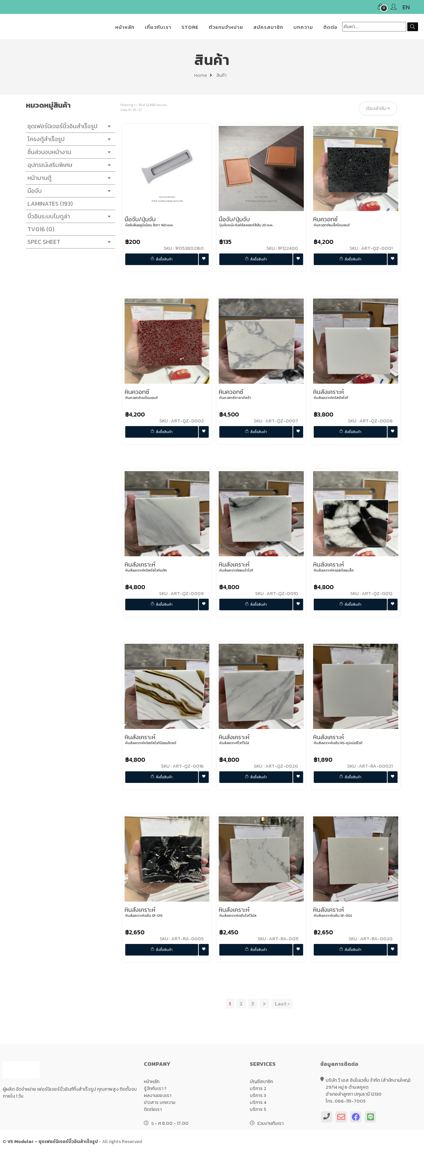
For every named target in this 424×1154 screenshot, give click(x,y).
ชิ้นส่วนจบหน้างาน (68, 152)
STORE (190, 27)
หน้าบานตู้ (68, 178)
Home (203, 75)
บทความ (303, 27)
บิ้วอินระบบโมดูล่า (68, 216)
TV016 (38, 229)
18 (136, 109)
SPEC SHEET (68, 242)
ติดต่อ (330, 27)
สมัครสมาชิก (268, 27)
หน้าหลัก (124, 27)
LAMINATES (48, 203)
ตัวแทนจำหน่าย (226, 27)
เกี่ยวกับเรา (158, 27)
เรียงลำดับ (380, 108)
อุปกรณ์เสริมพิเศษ (68, 165)
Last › (284, 1004)
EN (406, 7)
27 (142, 109)
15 (131, 109)
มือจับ (68, 190)
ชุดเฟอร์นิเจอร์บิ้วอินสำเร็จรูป (68, 126)
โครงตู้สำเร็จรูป (68, 139)
